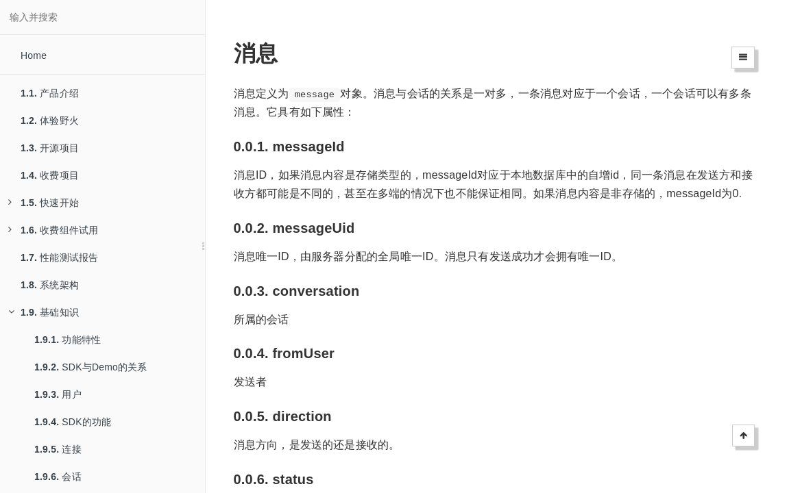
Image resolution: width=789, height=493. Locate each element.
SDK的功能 (72, 421)
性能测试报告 (59, 257)
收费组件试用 (53, 230)
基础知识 (43, 312)
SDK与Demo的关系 (90, 367)
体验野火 (50, 120)
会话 (58, 476)
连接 (58, 449)
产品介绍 (50, 93)
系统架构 (50, 284)
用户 (58, 394)
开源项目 (50, 147)
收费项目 (50, 175)
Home (34, 55)
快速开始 (43, 202)
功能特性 (67, 339)
